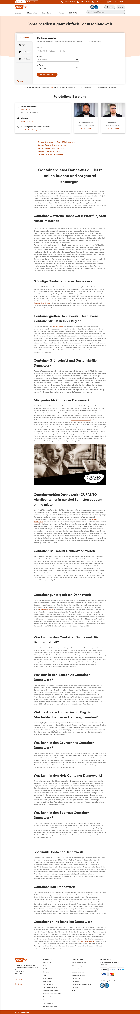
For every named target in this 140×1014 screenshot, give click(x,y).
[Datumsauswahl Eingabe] (58, 68)
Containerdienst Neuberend (81, 420)
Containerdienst (57, 326)
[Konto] (109, 7)
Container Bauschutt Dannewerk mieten (52, 145)
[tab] (24, 37)
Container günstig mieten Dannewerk (51, 148)
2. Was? (39, 56)
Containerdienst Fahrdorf (42, 303)
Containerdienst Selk (46, 609)
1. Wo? (39, 48)
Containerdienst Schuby (85, 941)
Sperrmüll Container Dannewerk (49, 151)
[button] (121, 7)
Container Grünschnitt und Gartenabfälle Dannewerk (56, 142)
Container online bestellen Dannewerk (51, 154)
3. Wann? (40, 65)
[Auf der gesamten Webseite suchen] (107, 12)
